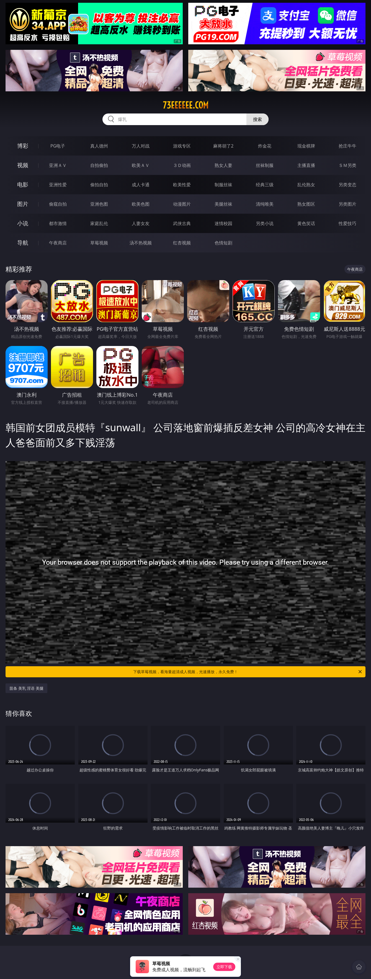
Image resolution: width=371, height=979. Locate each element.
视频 (22, 165)
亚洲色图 (99, 204)
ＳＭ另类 (347, 165)
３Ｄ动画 (182, 165)
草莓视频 (99, 243)
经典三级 (265, 185)
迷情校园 (223, 223)
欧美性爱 (182, 185)
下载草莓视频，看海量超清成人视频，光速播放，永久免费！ (248, 671)
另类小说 (265, 223)
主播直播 (306, 165)
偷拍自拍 (99, 185)
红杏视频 (182, 243)
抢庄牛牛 (347, 146)
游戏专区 (182, 146)
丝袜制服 (265, 165)
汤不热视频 (141, 243)
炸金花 (264, 146)
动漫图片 (182, 204)
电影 (22, 184)
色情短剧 (223, 243)
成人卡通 (141, 185)
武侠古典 (182, 223)
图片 (22, 204)
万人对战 (141, 146)
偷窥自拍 (58, 204)
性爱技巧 (347, 223)
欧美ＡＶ (141, 165)
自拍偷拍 (99, 165)
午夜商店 (58, 243)
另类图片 (347, 204)
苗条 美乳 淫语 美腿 (26, 688)
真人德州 (99, 146)
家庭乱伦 (99, 223)
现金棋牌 (306, 146)
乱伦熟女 (306, 185)
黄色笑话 (306, 223)
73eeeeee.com (185, 105)
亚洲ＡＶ (58, 165)
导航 (22, 242)
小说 (22, 223)
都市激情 (58, 223)
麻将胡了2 (223, 146)
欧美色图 (141, 204)
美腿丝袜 (223, 204)
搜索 (257, 119)
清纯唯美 (265, 204)
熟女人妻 (223, 165)
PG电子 (57, 146)
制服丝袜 (223, 185)
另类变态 (347, 185)
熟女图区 (306, 204)
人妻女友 (141, 223)
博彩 (22, 145)
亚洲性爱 (58, 185)
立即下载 (224, 966)
